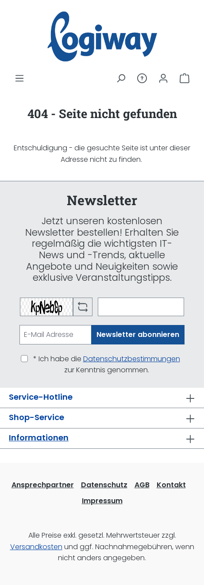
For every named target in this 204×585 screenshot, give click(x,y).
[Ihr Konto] (163, 78)
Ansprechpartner (43, 485)
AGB (142, 485)
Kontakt (171, 485)
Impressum (102, 501)
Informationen (39, 437)
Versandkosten (36, 547)
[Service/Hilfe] (142, 78)
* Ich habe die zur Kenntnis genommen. (106, 364)
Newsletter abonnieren (137, 334)
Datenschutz (104, 485)
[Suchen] (120, 78)
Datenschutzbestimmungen (131, 359)
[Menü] (19, 78)
